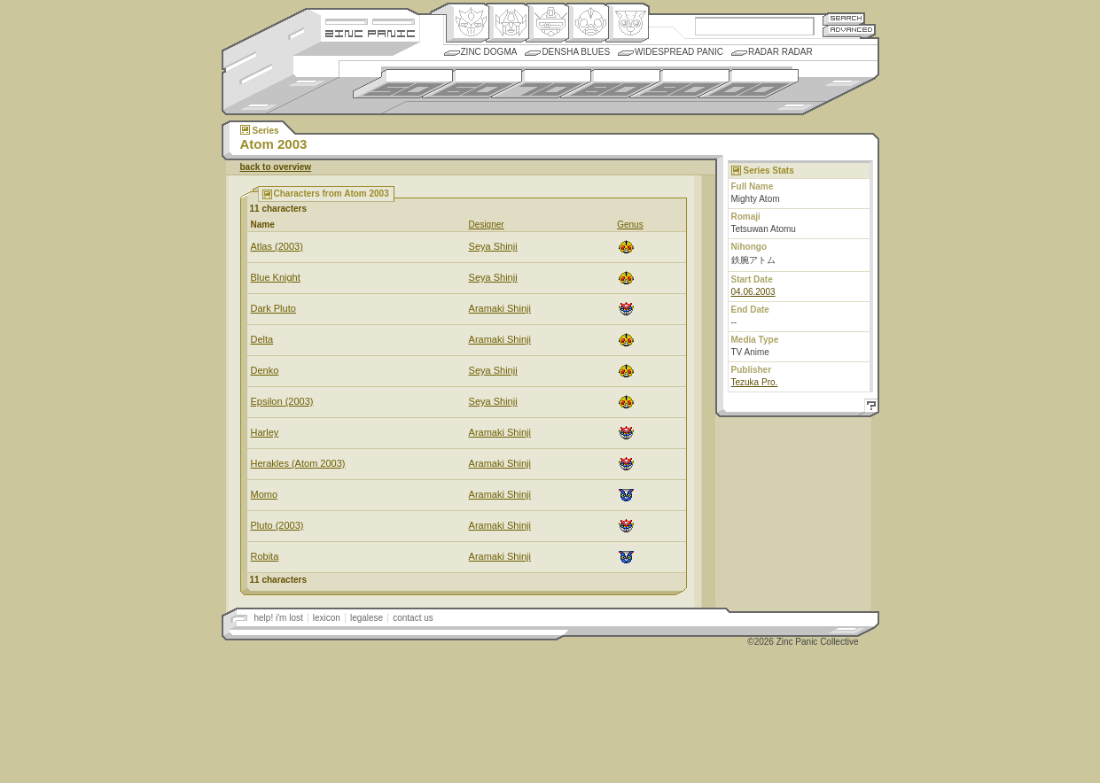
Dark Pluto (273, 308)
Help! (868, 408)
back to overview (276, 167)
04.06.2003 (753, 292)
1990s (679, 83)
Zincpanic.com (370, 32)
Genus (630, 224)
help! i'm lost (278, 618)
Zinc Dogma (489, 52)
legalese (366, 618)
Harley (265, 432)
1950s (403, 83)
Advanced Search (849, 30)
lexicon (326, 618)
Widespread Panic (679, 52)
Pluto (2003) (277, 525)
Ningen (587, 23)
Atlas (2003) (277, 246)
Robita (265, 556)
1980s (610, 83)
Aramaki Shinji (500, 308)
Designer (486, 224)
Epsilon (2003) (282, 401)
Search (844, 18)
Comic (627, 23)
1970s (541, 83)
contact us (413, 618)
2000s (748, 83)
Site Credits (370, 20)
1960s (472, 83)
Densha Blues (576, 52)
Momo (264, 494)
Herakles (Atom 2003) (298, 463)
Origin (467, 23)
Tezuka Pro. (754, 382)
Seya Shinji (493, 246)
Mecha (547, 23)
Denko (265, 370)
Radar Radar (780, 52)
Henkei (507, 23)
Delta (262, 339)
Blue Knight (275, 277)
